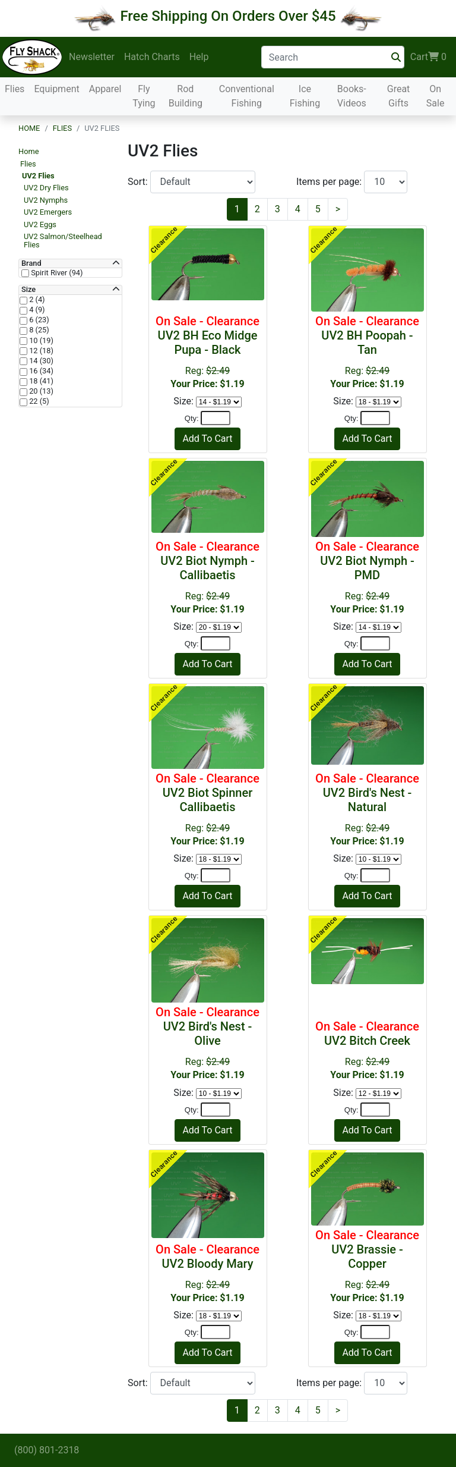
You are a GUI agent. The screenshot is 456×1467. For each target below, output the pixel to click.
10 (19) (40, 341)
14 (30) (40, 361)
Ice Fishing (305, 96)
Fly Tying (143, 96)
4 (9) (36, 310)
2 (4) (36, 300)
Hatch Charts (152, 56)
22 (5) (38, 401)
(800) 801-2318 (46, 1450)
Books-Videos (351, 96)
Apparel (105, 89)
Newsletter (92, 56)
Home (29, 128)
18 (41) (40, 381)
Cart (428, 57)
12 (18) (40, 351)
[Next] (338, 209)
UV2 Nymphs (46, 200)
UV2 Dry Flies (46, 187)
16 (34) (40, 371)
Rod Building (185, 96)
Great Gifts (398, 96)
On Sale (435, 96)
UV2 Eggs (40, 224)
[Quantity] (215, 418)
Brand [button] (31, 263)
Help (199, 56)
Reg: (207, 351)
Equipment (56, 89)
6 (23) (38, 320)
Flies (14, 89)
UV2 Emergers (48, 212)
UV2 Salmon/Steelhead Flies (63, 240)
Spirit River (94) (56, 273)
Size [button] (28, 289)
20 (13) (40, 391)
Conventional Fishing (246, 96)
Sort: (139, 181)
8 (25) (38, 330)
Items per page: (330, 181)
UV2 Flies (38, 175)
